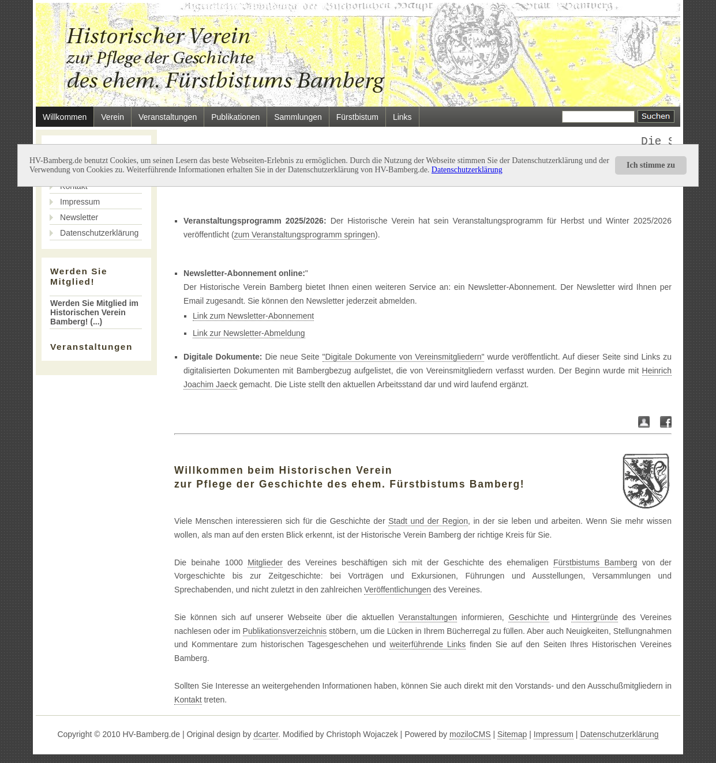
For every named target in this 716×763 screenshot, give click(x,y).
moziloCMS (470, 734)
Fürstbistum (357, 117)
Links (402, 117)
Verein (112, 117)
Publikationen (235, 117)
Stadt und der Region (428, 521)
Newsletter (79, 217)
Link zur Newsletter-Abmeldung (249, 333)
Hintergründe (594, 617)
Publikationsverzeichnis (285, 631)
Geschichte (528, 617)
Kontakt (187, 699)
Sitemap (512, 734)
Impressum (80, 201)
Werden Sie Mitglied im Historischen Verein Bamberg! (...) (94, 312)
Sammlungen (298, 117)
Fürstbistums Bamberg (595, 562)
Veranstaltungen (167, 117)
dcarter (265, 734)
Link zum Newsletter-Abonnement (253, 315)
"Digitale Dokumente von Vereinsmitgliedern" (404, 356)
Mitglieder (265, 562)
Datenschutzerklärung (467, 169)
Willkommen (65, 117)
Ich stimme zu (651, 165)
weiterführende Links (427, 644)
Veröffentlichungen (397, 589)
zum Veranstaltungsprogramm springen (304, 234)
